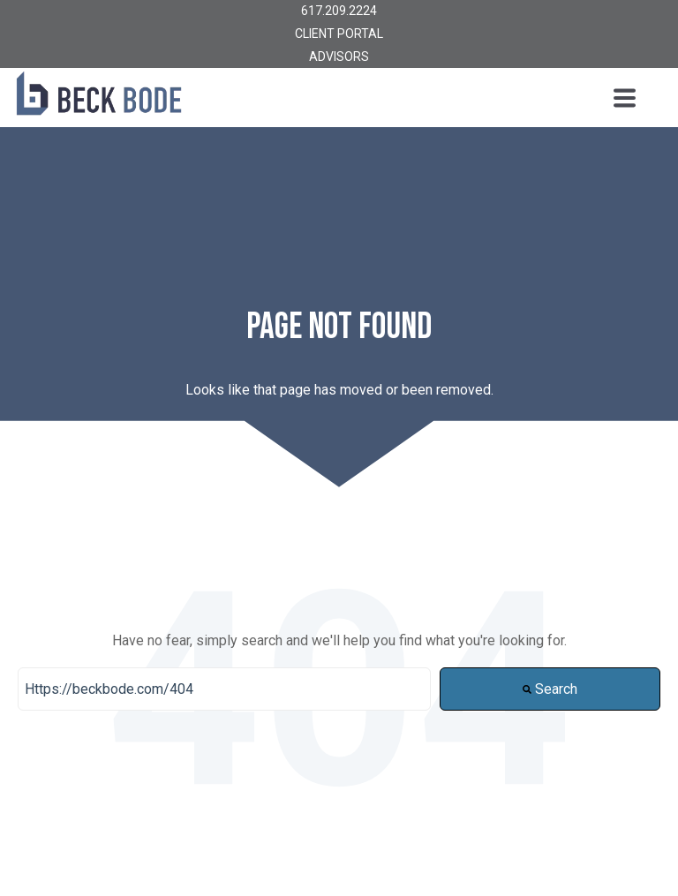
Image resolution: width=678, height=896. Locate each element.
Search (550, 689)
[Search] (224, 689)
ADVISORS (339, 56)
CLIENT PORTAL (339, 33)
